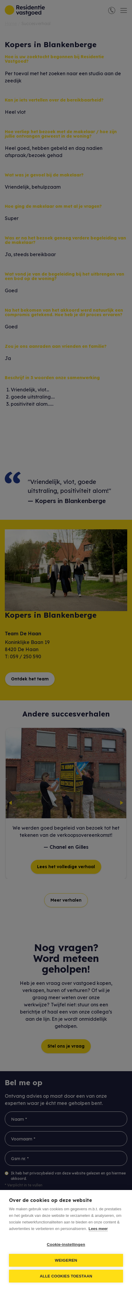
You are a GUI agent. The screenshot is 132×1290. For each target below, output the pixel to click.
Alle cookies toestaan (66, 1276)
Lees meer (98, 1228)
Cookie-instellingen (66, 1244)
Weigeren (66, 1260)
